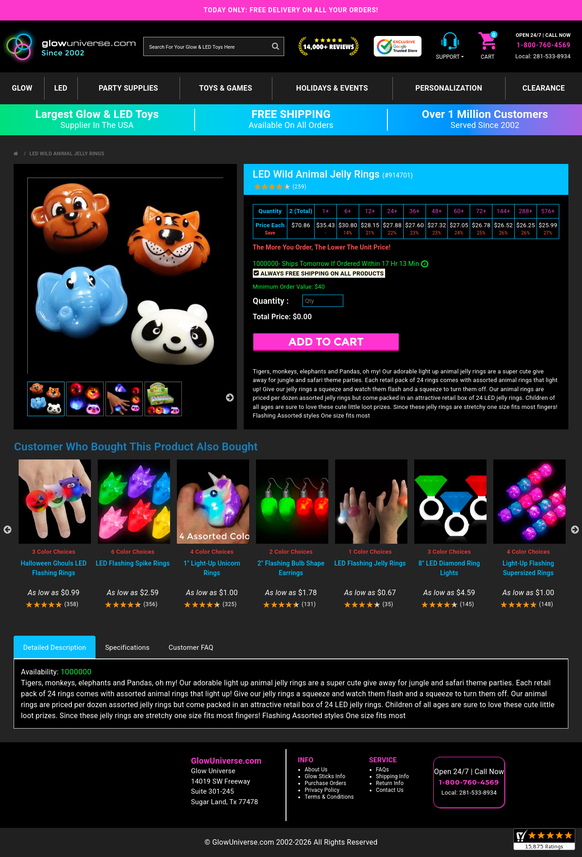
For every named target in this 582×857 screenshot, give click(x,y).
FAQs (382, 769)
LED (60, 88)
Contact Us (390, 790)
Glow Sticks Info (325, 776)
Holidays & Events (332, 88)
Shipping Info (392, 776)
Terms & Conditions (329, 797)
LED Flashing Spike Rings (133, 563)
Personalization (449, 88)
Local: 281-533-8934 (543, 56)
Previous (7, 529)
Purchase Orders (325, 783)
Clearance (543, 88)
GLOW (22, 88)
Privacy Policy (322, 790)
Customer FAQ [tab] (191, 647)
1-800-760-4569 (544, 45)
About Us (316, 769)
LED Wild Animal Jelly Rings (67, 154)
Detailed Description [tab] (54, 647)
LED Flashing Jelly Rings (370, 563)
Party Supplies (128, 88)
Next (574, 529)
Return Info (390, 783)
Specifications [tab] (127, 647)
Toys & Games (225, 88)
